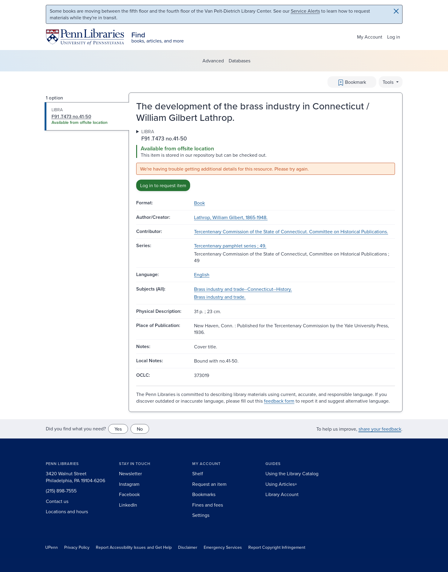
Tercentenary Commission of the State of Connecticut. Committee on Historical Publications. (291, 231)
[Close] (396, 11)
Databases (239, 60)
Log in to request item (163, 185)
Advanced (213, 60)
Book (199, 203)
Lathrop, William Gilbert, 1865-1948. (231, 217)
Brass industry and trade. (220, 297)
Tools (389, 82)
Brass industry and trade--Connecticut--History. (243, 289)
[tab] (87, 116)
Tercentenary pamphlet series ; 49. (230, 245)
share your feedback (380, 429)
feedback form (279, 401)
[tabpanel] (265, 159)
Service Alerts (305, 11)
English (201, 274)
